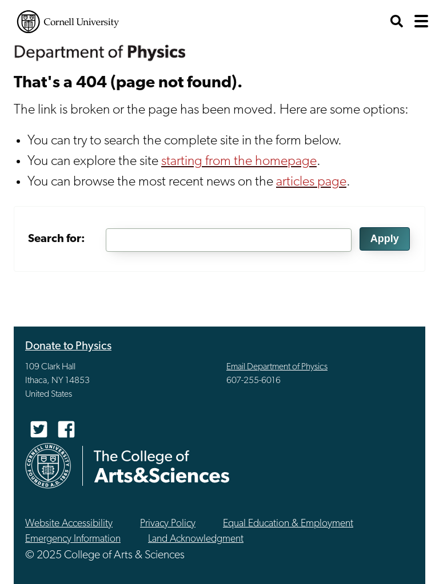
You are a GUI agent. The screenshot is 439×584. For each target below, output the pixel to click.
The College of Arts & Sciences (162, 466)
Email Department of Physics (277, 367)
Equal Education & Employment (288, 523)
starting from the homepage (239, 161)
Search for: (56, 239)
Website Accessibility (69, 523)
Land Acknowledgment (196, 539)
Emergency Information (73, 539)
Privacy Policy (167, 523)
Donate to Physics (68, 346)
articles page (311, 182)
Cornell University (68, 21)
